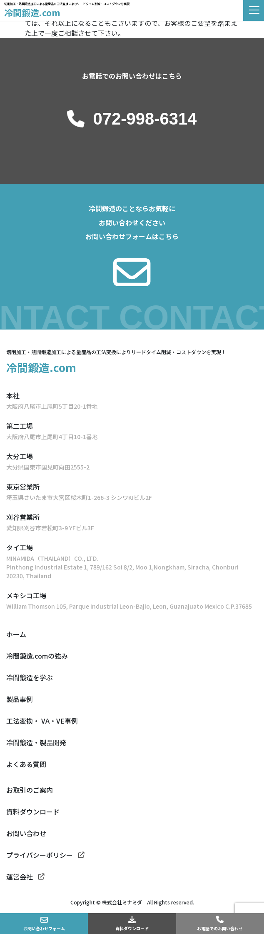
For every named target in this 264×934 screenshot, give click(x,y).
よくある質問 (26, 764)
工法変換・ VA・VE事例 (42, 721)
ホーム (16, 634)
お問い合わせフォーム (44, 928)
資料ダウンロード (132, 928)
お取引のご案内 (29, 790)
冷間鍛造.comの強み (37, 656)
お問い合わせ (26, 833)
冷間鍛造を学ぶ (29, 677)
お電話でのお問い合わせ (220, 928)
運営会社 (19, 877)
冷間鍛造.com (32, 12)
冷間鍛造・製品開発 (36, 742)
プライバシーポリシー (39, 855)
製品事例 (19, 699)
